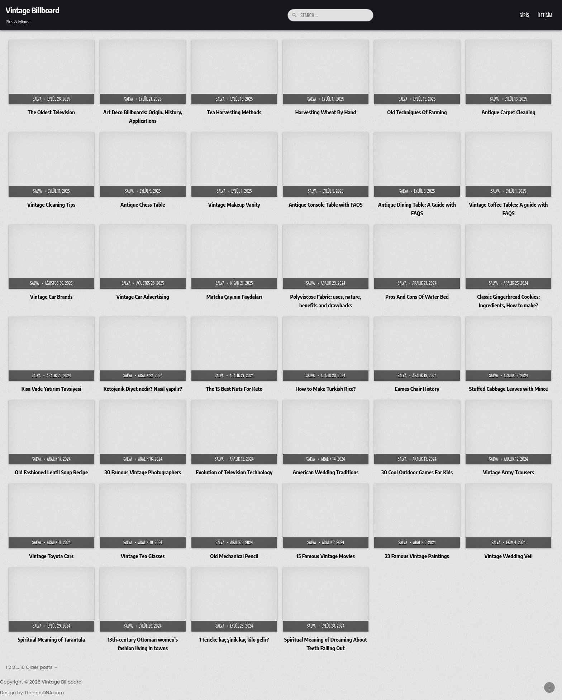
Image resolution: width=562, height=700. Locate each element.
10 (22, 667)
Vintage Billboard (32, 10)
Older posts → (42, 667)
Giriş (524, 15)
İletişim (545, 15)
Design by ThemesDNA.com (32, 692)
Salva (37, 99)
